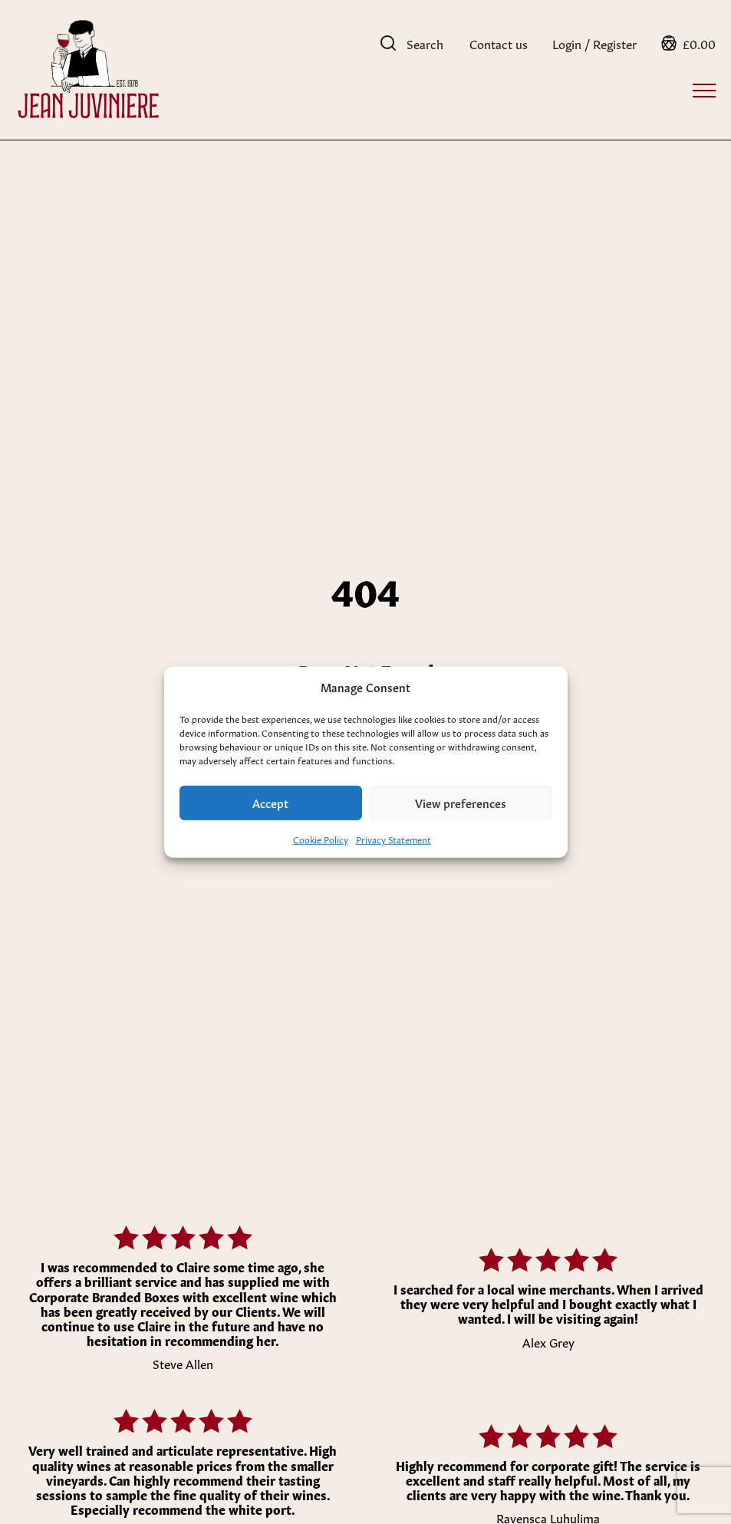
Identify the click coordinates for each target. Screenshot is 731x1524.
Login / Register (594, 43)
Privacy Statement (393, 838)
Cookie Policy (320, 838)
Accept (270, 802)
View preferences (460, 802)
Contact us (498, 43)
